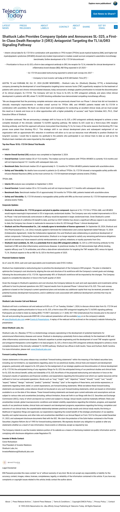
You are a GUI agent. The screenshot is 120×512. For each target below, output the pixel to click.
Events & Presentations (39, 319)
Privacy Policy (100, 502)
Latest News (6, 26)
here (79, 316)
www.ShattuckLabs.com (14, 319)
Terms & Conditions (62, 502)
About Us (76, 26)
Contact (64, 27)
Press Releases (25, 26)
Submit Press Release (42, 502)
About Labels (45, 26)
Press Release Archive (22, 502)
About (7, 502)
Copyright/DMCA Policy (82, 502)
